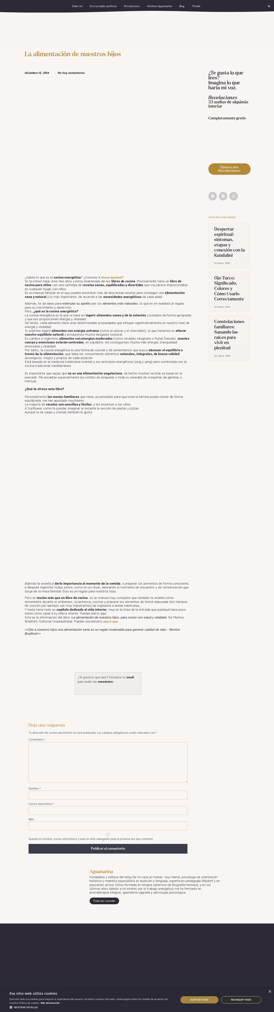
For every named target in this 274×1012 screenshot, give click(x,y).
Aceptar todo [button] (199, 999)
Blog (182, 6)
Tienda (196, 6)
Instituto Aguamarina (159, 6)
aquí (106, 621)
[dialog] (137, 1000)
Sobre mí (77, 6)
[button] (269, 6)
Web (31, 819)
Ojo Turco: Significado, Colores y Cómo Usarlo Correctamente (229, 288)
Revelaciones (132, 6)
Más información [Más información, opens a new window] (50, 1003)
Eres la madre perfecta (103, 6)
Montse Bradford (111, 277)
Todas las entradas (104, 900)
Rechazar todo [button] (241, 999)
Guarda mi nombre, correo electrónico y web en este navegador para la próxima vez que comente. (91, 839)
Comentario (37, 739)
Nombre (35, 788)
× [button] (269, 991)
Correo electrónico (41, 804)
